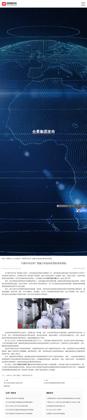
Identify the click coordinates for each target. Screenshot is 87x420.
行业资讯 (17, 258)
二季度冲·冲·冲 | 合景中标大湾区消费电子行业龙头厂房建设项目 (63, 402)
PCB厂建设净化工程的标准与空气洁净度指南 (19, 413)
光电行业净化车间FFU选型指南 (15, 398)
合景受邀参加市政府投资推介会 (55, 406)
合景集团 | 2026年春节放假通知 (55, 413)
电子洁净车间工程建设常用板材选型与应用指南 (19, 410)
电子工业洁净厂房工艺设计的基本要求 (17, 406)
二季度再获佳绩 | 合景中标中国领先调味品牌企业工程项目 (63, 398)
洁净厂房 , (9, 375)
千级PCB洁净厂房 (27, 375)
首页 (3, 258)
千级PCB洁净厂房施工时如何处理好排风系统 (36, 258)
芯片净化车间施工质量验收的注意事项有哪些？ (19, 402)
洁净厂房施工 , (17, 375)
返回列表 (7, 386)
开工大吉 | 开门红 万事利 (53, 410)
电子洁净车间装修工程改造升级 (13, 383)
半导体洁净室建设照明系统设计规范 (54, 383)
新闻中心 (9, 258)
